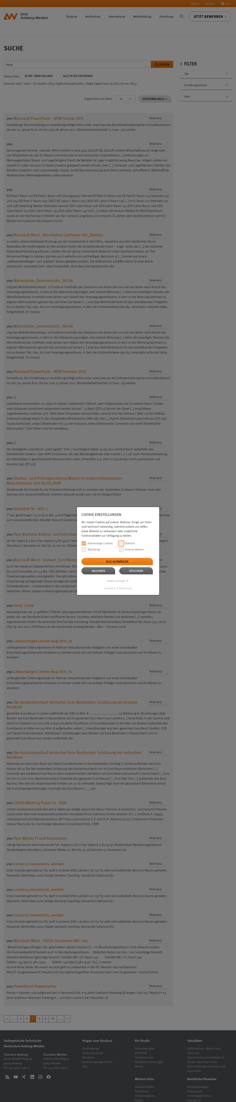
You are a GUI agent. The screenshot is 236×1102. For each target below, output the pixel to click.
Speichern (136, 571)
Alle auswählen (117, 561)
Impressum (110, 588)
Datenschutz (125, 588)
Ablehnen (98, 571)
